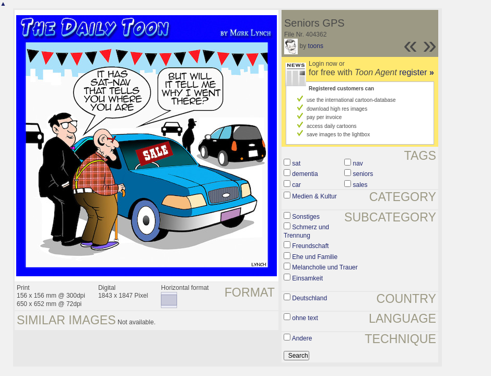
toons (315, 46)
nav (358, 163)
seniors (363, 174)
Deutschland (309, 298)
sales (360, 185)
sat (296, 163)
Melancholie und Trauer (324, 267)
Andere (302, 338)
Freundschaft (310, 246)
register (416, 72)
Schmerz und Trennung (306, 231)
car (296, 185)
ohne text (305, 318)
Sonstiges (306, 216)
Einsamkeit (307, 278)
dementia (305, 174)
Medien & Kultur (314, 196)
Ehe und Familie (314, 257)
